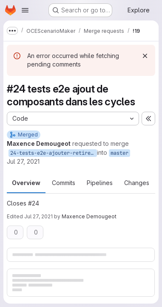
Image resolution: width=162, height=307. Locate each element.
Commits (63, 182)
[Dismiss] (145, 56)
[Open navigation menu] (25, 10)
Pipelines (100, 182)
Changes (136, 182)
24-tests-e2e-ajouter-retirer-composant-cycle (53, 153)
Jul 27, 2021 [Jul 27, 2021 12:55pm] (23, 161)
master (119, 153)
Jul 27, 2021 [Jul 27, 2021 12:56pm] (38, 216)
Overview (26, 182)
